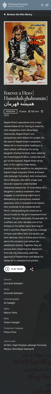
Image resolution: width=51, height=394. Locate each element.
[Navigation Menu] (47, 5)
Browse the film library (18, 14)
